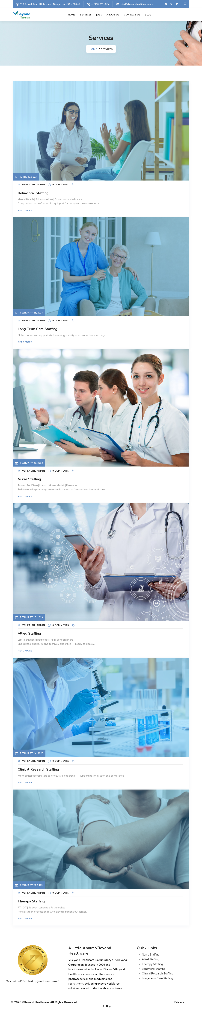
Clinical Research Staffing (38, 769)
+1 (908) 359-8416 (100, 4)
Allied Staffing (29, 633)
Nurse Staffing (29, 479)
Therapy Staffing (31, 901)
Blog (148, 15)
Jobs (99, 15)
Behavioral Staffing (33, 193)
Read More (25, 210)
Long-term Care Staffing (37, 329)
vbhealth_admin (33, 184)
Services (86, 15)
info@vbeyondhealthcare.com (137, 4)
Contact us (132, 15)
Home (71, 15)
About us (113, 15)
